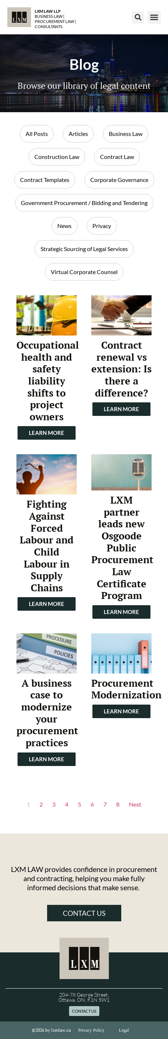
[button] (138, 17)
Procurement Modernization (126, 689)
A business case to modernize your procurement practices (47, 712)
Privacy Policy (91, 1030)
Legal (124, 1030)
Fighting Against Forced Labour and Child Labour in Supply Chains (46, 545)
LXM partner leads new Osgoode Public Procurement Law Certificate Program (122, 547)
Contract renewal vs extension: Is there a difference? (121, 368)
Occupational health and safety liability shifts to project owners (47, 380)
